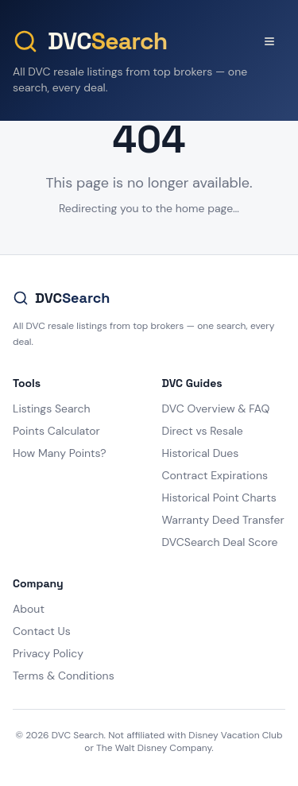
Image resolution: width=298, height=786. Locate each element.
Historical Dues (200, 453)
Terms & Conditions (63, 675)
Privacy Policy (48, 653)
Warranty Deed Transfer (223, 520)
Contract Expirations (215, 475)
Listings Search (52, 408)
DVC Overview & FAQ (216, 408)
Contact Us (42, 631)
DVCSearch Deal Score (220, 542)
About (29, 609)
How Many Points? (59, 453)
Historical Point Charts (219, 497)
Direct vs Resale (202, 431)
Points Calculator (56, 431)
